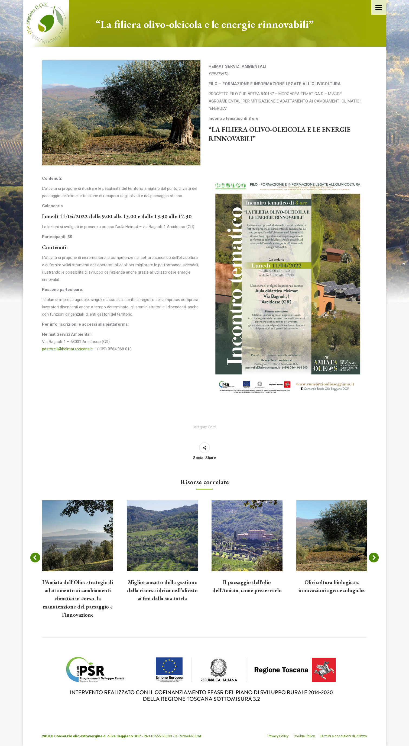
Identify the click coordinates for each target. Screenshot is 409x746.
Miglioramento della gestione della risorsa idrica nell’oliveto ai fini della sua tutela (162, 590)
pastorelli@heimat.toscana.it (67, 349)
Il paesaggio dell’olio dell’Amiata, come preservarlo (247, 586)
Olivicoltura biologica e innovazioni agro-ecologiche (331, 586)
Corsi (212, 427)
